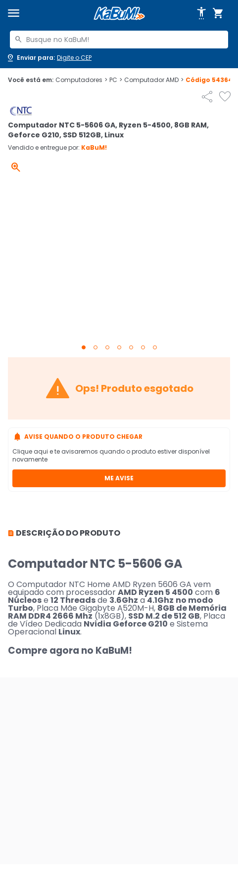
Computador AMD (154, 80)
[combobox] (119, 39)
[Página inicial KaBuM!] (119, 13)
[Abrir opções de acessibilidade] (201, 13)
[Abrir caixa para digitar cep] (49, 57)
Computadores (81, 80)
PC (115, 80)
